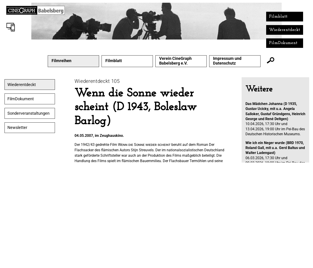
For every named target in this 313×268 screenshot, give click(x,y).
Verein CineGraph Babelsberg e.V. (175, 60)
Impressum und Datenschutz (227, 60)
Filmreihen (61, 60)
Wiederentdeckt (284, 30)
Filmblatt (278, 17)
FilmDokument (283, 43)
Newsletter (17, 127)
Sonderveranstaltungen (28, 113)
